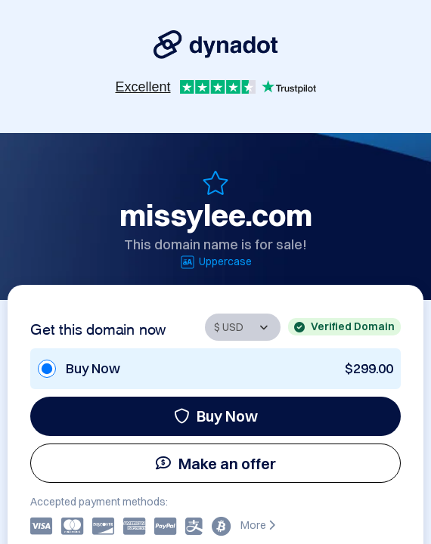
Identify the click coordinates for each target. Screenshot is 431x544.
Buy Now (216, 415)
